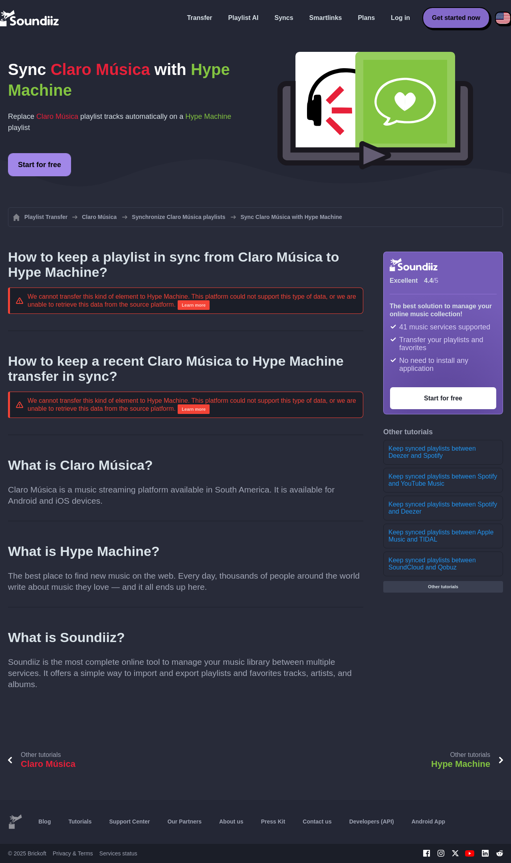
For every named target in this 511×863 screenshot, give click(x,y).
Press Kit (273, 821)
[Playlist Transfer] (30, 18)
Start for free (39, 165)
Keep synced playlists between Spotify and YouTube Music (442, 480)
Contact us (317, 821)
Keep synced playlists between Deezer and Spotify (432, 452)
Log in (400, 17)
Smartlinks (325, 17)
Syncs (283, 17)
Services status (118, 853)
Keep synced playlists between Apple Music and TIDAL (440, 536)
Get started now (456, 17)
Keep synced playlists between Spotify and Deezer (442, 508)
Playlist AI (243, 17)
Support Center (129, 821)
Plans (366, 17)
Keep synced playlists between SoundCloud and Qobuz (432, 564)
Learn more (194, 305)
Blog (44, 821)
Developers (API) (371, 821)
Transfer (199, 17)
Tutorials (79, 821)
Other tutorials (443, 586)
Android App (428, 821)
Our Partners (184, 821)
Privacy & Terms (73, 853)
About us (231, 821)
